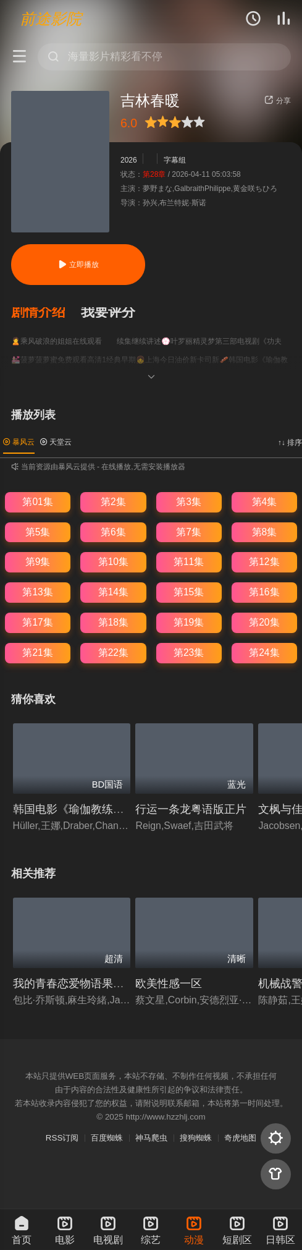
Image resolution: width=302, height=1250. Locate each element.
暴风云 (19, 442)
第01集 (37, 501)
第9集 (38, 561)
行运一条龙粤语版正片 (190, 808)
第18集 (113, 622)
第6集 (113, 532)
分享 (277, 100)
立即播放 (78, 264)
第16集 (264, 592)
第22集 (113, 652)
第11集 (189, 561)
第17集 (37, 622)
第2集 (113, 501)
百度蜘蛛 (107, 1137)
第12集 (264, 561)
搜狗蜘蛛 (196, 1137)
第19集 (189, 622)
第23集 (189, 652)
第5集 (38, 532)
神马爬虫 (151, 1137)
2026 (128, 160)
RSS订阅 (62, 1137)
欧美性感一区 (168, 983)
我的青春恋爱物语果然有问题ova (94, 983)
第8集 (264, 532)
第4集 (264, 501)
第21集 (37, 652)
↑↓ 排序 (290, 442)
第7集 (188, 532)
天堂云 (56, 442)
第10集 (113, 561)
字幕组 (175, 160)
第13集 (37, 592)
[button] (45, 312)
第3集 (188, 501)
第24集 (264, 652)
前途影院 (51, 18)
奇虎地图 (240, 1137)
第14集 (113, 592)
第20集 (264, 622)
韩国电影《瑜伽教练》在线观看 (91, 808)
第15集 (189, 592)
